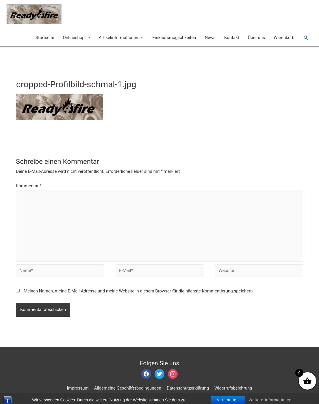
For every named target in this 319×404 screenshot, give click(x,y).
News (210, 37)
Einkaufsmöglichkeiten (174, 37)
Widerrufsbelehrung (233, 388)
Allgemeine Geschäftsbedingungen (128, 388)
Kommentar (29, 185)
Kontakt (231, 37)
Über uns (256, 37)
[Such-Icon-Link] (306, 37)
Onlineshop (74, 37)
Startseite (45, 37)
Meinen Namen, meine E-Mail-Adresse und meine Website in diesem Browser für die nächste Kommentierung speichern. (139, 291)
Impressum (77, 388)
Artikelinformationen (118, 37)
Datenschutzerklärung (188, 388)
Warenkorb (284, 37)
